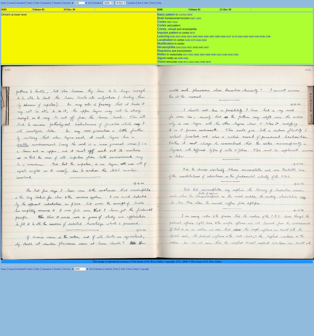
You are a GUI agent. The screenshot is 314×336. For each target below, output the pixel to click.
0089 (217, 36)
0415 (191, 62)
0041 (191, 54)
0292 (204, 40)
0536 (262, 36)
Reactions (164, 50)
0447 (206, 47)
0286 (245, 36)
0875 (208, 62)
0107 (228, 36)
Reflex (161, 54)
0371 (185, 62)
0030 (172, 36)
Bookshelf (21, 3)
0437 (189, 47)
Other (37, 3)
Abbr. (146, 3)
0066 (207, 54)
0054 (189, 36)
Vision (161, 61)
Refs (140, 3)
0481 (185, 58)
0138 (187, 40)
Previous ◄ (68, 3)
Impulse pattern (168, 32)
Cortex (161, 21)
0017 (185, 54)
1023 (198, 18)
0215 (175, 22)
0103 (219, 54)
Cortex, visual (166, 29)
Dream (6, 14)
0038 (183, 36)
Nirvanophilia (166, 47)
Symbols (132, 3)
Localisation (165, 40)
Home (3, 3)
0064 (200, 36)
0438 (195, 47)
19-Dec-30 (69, 9)
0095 (213, 54)
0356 (251, 36)
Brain (161, 18)
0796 (268, 36)
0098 (223, 36)
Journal (11, 3)
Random (97, 3)
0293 (236, 54)
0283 (240, 36)
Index (30, 3)
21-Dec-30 (225, 9)
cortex (183, 14)
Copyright (144, 269)
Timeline (57, 3)
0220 (183, 47)
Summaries (46, 3)
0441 (197, 62)
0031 (178, 36)
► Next (89, 3)
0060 (195, 36)
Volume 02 (39, 9)
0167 (193, 18)
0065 (206, 36)
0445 (200, 47)
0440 (256, 36)
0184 (198, 40)
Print (153, 3)
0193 (178, 47)
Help (159, 3)
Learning (163, 36)
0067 (169, 22)
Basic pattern (166, 14)
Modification (165, 43)
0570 (189, 15)
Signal (161, 58)
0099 (180, 58)
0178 (234, 36)
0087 (211, 36)
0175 (193, 40)
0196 (224, 54)
